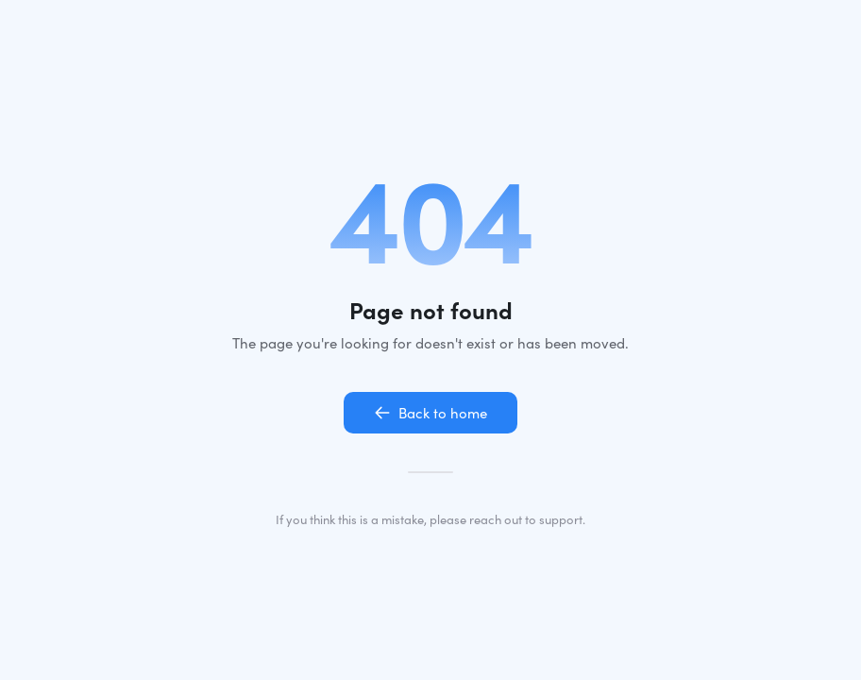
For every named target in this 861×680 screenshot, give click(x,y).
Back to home (430, 412)
